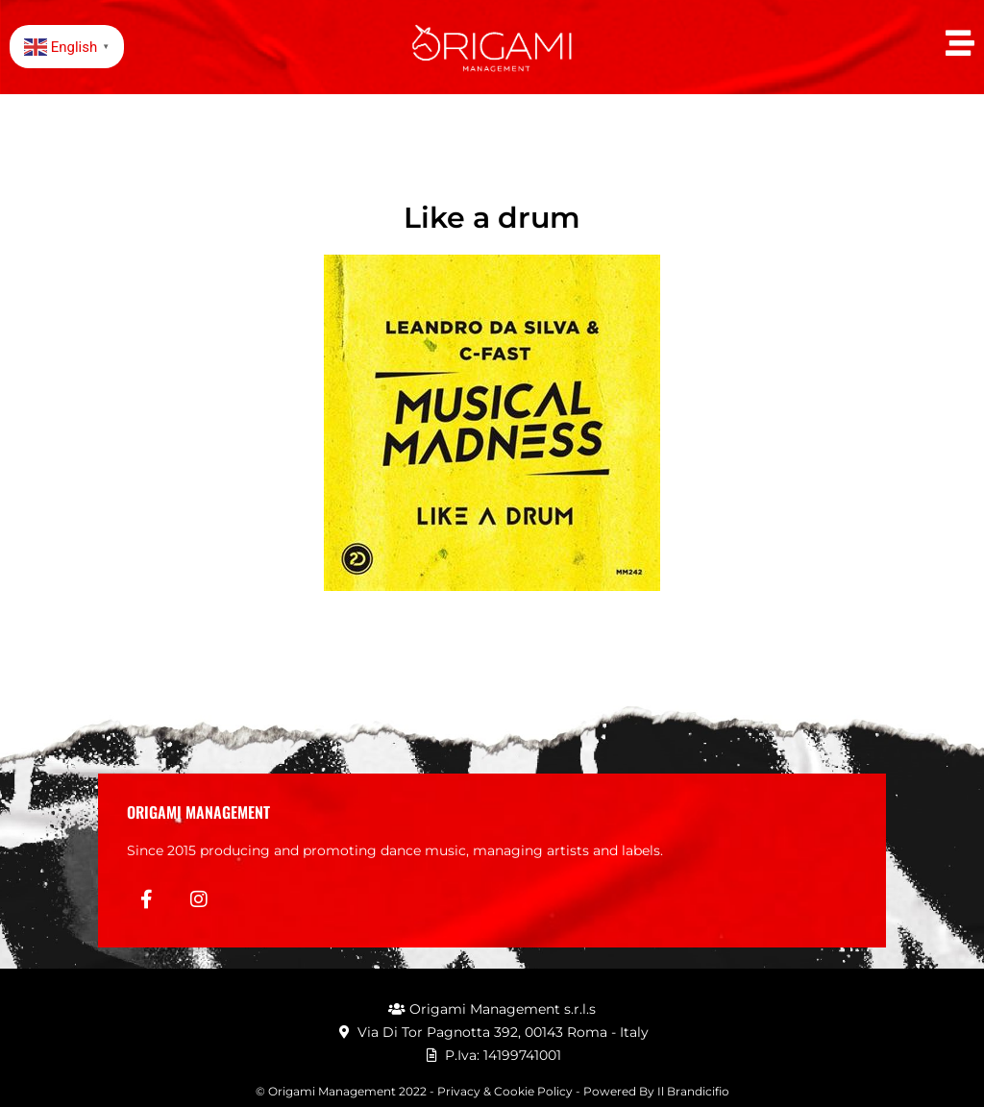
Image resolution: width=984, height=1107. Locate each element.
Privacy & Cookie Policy (505, 1091)
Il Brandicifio (693, 1091)
